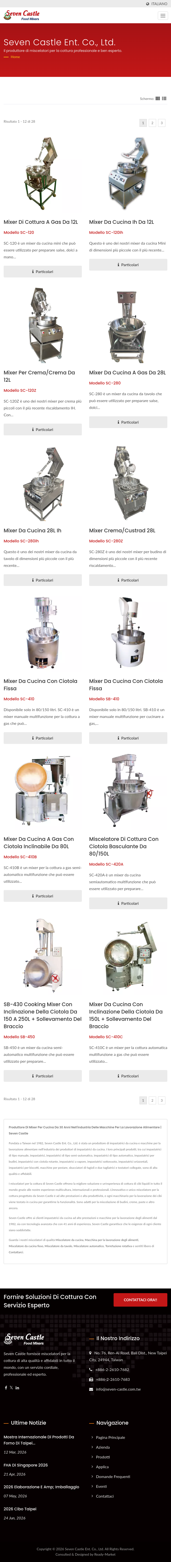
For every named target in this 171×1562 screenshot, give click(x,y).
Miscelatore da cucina (70, 1240)
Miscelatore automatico (89, 1246)
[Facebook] (6, 1388)
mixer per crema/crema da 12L (39, 376)
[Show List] (164, 98)
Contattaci (105, 1496)
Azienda (103, 1447)
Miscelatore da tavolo (58, 1246)
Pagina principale (110, 1437)
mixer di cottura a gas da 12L (41, 222)
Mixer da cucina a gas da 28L (127, 372)
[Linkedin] (17, 1388)
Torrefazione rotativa (118, 1246)
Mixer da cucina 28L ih (32, 530)
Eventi (101, 1486)
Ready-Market (105, 1554)
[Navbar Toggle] (163, 16)
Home (15, 57)
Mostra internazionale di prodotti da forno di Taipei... (39, 1440)
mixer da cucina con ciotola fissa (40, 685)
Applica (102, 1466)
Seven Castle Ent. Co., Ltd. (84, 1549)
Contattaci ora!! (140, 1300)
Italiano (159, 4)
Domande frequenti (113, 1476)
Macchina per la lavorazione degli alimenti (111, 1240)
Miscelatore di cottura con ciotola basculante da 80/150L (124, 846)
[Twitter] (11, 1388)
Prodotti (103, 1457)
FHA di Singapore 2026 (26, 1465)
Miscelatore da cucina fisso (26, 1246)
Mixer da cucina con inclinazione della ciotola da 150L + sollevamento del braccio (126, 1015)
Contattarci (16, 1252)
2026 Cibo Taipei (20, 1509)
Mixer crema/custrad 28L (122, 530)
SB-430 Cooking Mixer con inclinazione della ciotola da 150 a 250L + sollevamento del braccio (43, 1015)
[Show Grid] (158, 98)
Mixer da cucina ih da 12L (121, 222)
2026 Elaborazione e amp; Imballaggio (41, 1487)
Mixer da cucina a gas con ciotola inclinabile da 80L (39, 842)
